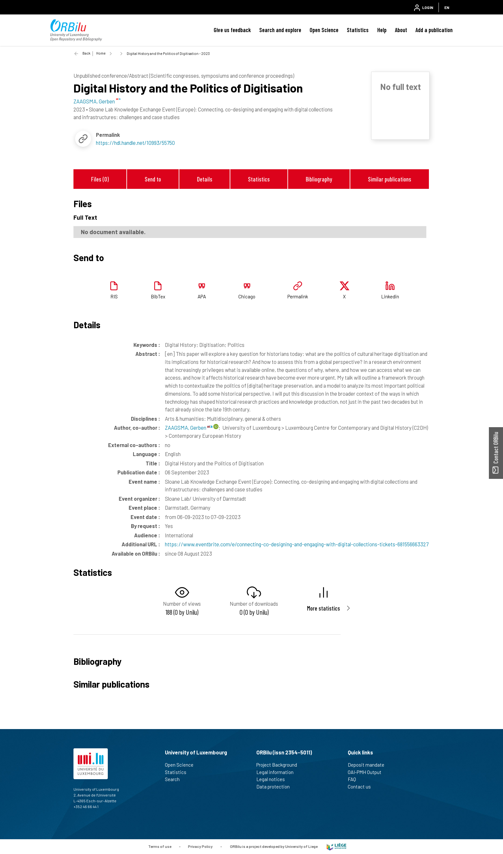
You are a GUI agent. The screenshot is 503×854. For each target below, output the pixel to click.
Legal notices (273, 779)
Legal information (277, 772)
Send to (153, 179)
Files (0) (100, 179)
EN (446, 7)
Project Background (279, 765)
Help (382, 29)
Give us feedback (232, 29)
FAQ (355, 779)
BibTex (158, 296)
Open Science (324, 29)
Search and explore (280, 29)
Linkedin (390, 296)
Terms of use (159, 846)
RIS (114, 296)
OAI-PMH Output (367, 772)
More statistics (323, 608)
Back (86, 53)
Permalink (297, 296)
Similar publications (389, 179)
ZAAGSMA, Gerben (188, 427)
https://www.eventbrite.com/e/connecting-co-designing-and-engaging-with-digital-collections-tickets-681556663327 (297, 544)
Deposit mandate (369, 765)
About (401, 29)
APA (202, 296)
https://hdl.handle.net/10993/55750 (135, 142)
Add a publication (434, 29)
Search (175, 779)
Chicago (246, 296)
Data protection (275, 786)
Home (101, 53)
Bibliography (319, 179)
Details (204, 179)
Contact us (362, 786)
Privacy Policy (200, 846)
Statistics (358, 29)
